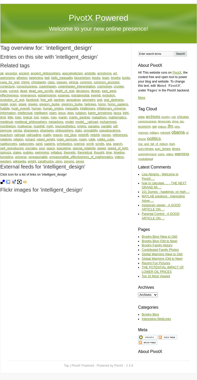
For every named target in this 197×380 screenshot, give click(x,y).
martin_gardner (79, 117)
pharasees (31, 130)
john (177, 126)
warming (182, 154)
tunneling (6, 157)
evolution (108, 95)
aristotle (90, 73)
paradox (94, 126)
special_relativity (84, 148)
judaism (80, 113)
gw (154, 126)
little (10, 117)
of (187, 132)
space (50, 148)
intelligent (40, 113)
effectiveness (9, 95)
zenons (69, 161)
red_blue (70, 135)
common (86, 82)
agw (141, 117)
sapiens (49, 144)
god (99, 100)
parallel (106, 126)
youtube (143, 158)
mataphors (99, 117)
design (95, 91)
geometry (88, 100)
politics (154, 138)
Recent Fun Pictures (156, 263)
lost (36, 117)
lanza (117, 113)
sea (108, 144)
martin (62, 117)
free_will (46, 100)
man (54, 117)
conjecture (7, 86)
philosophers (64, 130)
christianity (38, 82)
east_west (109, 91)
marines (143, 132)
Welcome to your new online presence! (98, 28)
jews (70, 113)
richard (30, 139)
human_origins (53, 108)
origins (81, 126)
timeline (119, 152)
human (36, 108)
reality (47, 135)
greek (22, 104)
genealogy (73, 100)
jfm (170, 126)
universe (20, 157)
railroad (19, 135)
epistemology (47, 95)
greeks (32, 104)
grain (13, 104)
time (109, 152)
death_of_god (64, 91)
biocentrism (82, 78)
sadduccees (8, 144)
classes (62, 82)
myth (49, 126)
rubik (92, 139)
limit (3, 117)
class (51, 82)
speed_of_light (117, 148)
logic (18, 117)
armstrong (104, 73)
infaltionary (87, 108)
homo (102, 104)
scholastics (64, 144)
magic (44, 117)
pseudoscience (109, 130)
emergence (28, 95)
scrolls (99, 144)
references (120, 135)
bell (47, 78)
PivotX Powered (98, 18)
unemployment (147, 154)
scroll (90, 144)
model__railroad (86, 122)
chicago (183, 117)
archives (153, 117)
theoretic (70, 152)
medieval (6, 122)
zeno (58, 161)
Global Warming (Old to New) (162, 258)
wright (32, 161)
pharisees (47, 130)
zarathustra (45, 161)
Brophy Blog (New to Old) (159, 236)
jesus (61, 113)
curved (13, 91)
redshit (95, 135)
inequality (71, 108)
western (5, 161)
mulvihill (39, 126)
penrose (6, 130)
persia (17, 130)
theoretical (85, 152)
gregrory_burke (72, 104)
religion (18, 139)
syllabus (56, 152)
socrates (31, 148)
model (69, 122)
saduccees (26, 144)
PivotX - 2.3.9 (123, 365)
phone (142, 138)
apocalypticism (72, 73)
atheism (22, 78)
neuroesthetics (65, 126)
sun (172, 144)
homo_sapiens (118, 104)
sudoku (28, 152)
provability (90, 130)
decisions (82, 91)
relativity (6, 139)
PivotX (177, 72)
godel (4, 104)
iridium (162, 126)
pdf (115, 126)
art (115, 73)
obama (178, 132)
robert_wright (46, 139)
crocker (119, 86)
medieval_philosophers (31, 122)
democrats (164, 121)
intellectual (25, 113)
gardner (59, 100)
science (79, 144)
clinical (73, 82)
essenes (64, 95)
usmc (161, 154)
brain (105, 78)
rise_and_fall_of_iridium (153, 143)
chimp (25, 82)
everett (96, 95)
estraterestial (80, 95)
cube (3, 91)
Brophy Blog (150, 314)
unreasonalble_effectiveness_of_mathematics (81, 157)
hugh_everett (21, 108)
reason (58, 135)
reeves (106, 135)
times (176, 149)
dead (23, 91)
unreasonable (37, 157)
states (17, 152)
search (117, 144)
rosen (83, 139)
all (151, 159)
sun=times (146, 149)
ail (1, 73)
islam (53, 113)
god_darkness (113, 100)
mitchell (165, 132)
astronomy (7, 78)
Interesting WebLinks (156, 319)
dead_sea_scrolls (41, 91)
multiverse (24, 126)
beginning (36, 78)
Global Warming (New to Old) (162, 254)
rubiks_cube (105, 139)
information (8, 113)
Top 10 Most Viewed (156, 276)
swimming (42, 152)
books (96, 78)
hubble (5, 108)
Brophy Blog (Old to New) (159, 241)
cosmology (104, 86)
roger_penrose (67, 139)
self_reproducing (12, 148)
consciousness (27, 86)
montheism (8, 126)
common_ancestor (106, 82)
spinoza (5, 152)
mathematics (117, 117)
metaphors (55, 122)
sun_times (163, 149)
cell (173, 116)
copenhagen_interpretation (76, 86)
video (169, 154)
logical (27, 117)
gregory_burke (49, 104)
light (126, 113)
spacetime (64, 148)
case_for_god (9, 82)
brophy (116, 78)
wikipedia (19, 161)
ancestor (11, 73)
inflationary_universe (111, 108)
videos (119, 157)
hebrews (90, 104)
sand (39, 144)
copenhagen (47, 86)
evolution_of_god (12, 100)
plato (78, 130)
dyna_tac (178, 121)
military (154, 132)
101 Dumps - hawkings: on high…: (166, 192)
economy (144, 126)
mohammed (108, 122)
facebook (32, 100)
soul (42, 148)
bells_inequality (62, 78)
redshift (83, 135)
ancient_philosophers (45, 73)
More (141, 98)
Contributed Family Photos (160, 250)
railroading (33, 135)
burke (126, 78)
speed (101, 148)
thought (99, 152)
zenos (80, 161)
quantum (6, 135)
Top (66, 365)
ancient (24, 73)
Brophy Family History (157, 245)
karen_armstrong (100, 113)
